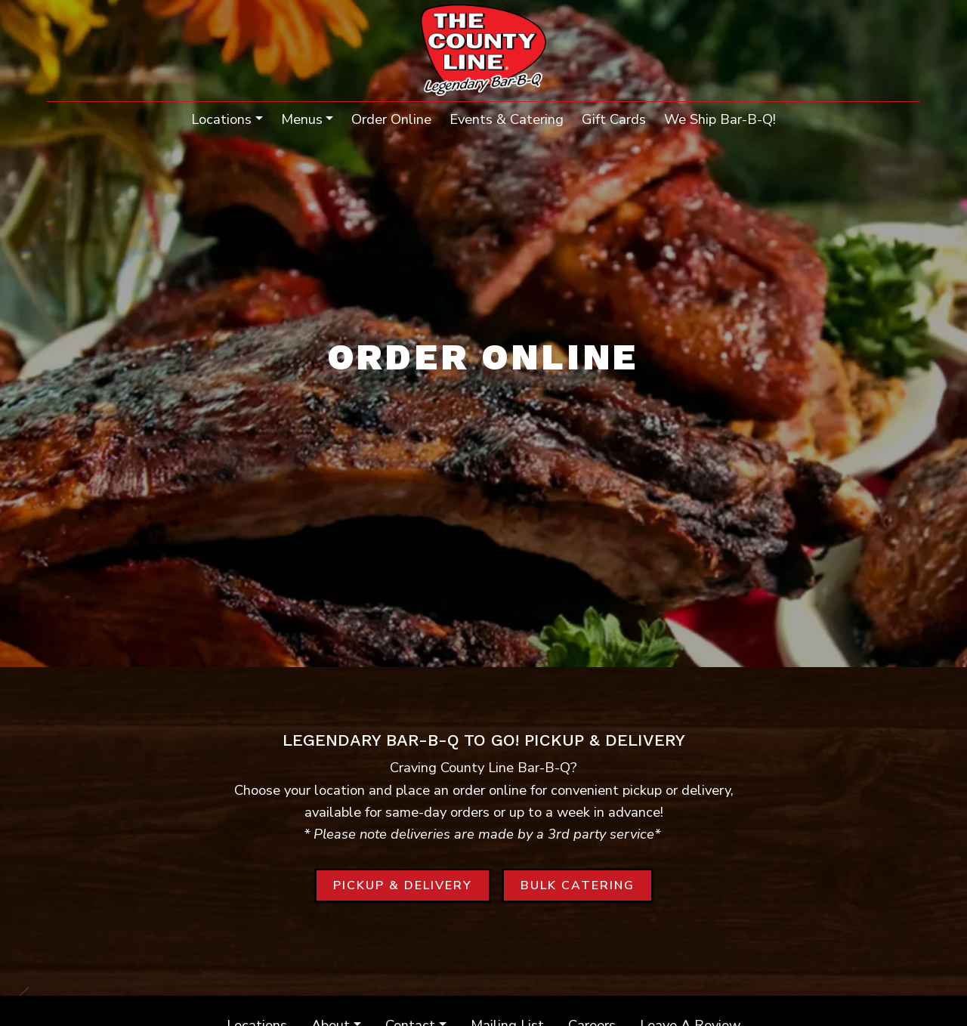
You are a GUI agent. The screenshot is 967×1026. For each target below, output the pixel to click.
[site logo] (484, 52)
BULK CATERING (587, 885)
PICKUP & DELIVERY (411, 885)
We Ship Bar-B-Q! (724, 117)
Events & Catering (507, 119)
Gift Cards (614, 119)
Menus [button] (302, 119)
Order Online (391, 119)
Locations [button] (221, 119)
